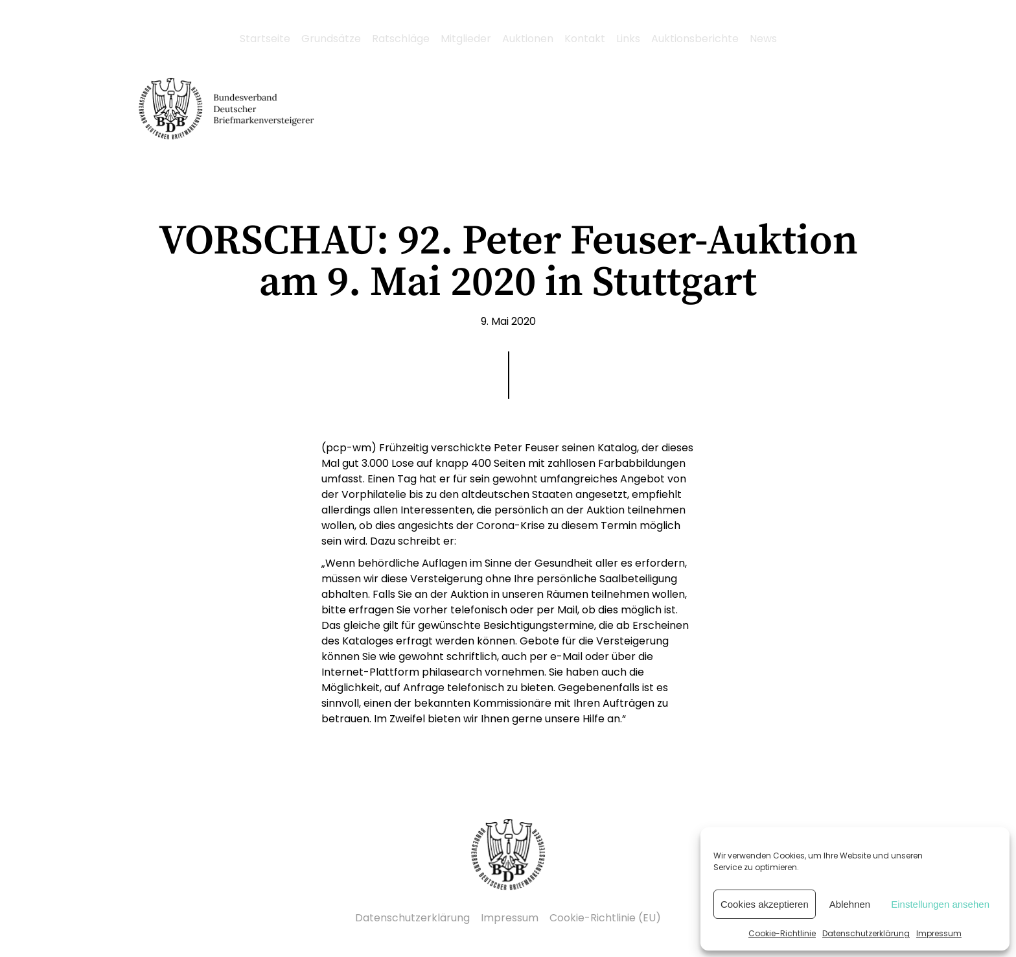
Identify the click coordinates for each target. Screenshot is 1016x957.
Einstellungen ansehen (940, 904)
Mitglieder (466, 38)
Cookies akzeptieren (765, 904)
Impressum (939, 933)
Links (628, 38)
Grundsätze (331, 38)
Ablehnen (849, 904)
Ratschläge (401, 38)
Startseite (265, 38)
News (763, 38)
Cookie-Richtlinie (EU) (605, 917)
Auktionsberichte (695, 38)
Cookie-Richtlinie (782, 933)
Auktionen (527, 38)
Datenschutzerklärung (866, 933)
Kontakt (584, 38)
